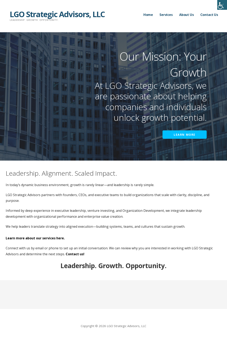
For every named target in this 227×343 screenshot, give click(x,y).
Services (166, 14)
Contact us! (75, 254)
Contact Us (209, 14)
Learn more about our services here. (35, 238)
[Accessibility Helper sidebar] (222, 5)
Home (148, 14)
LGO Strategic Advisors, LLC (57, 14)
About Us (186, 14)
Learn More (184, 135)
